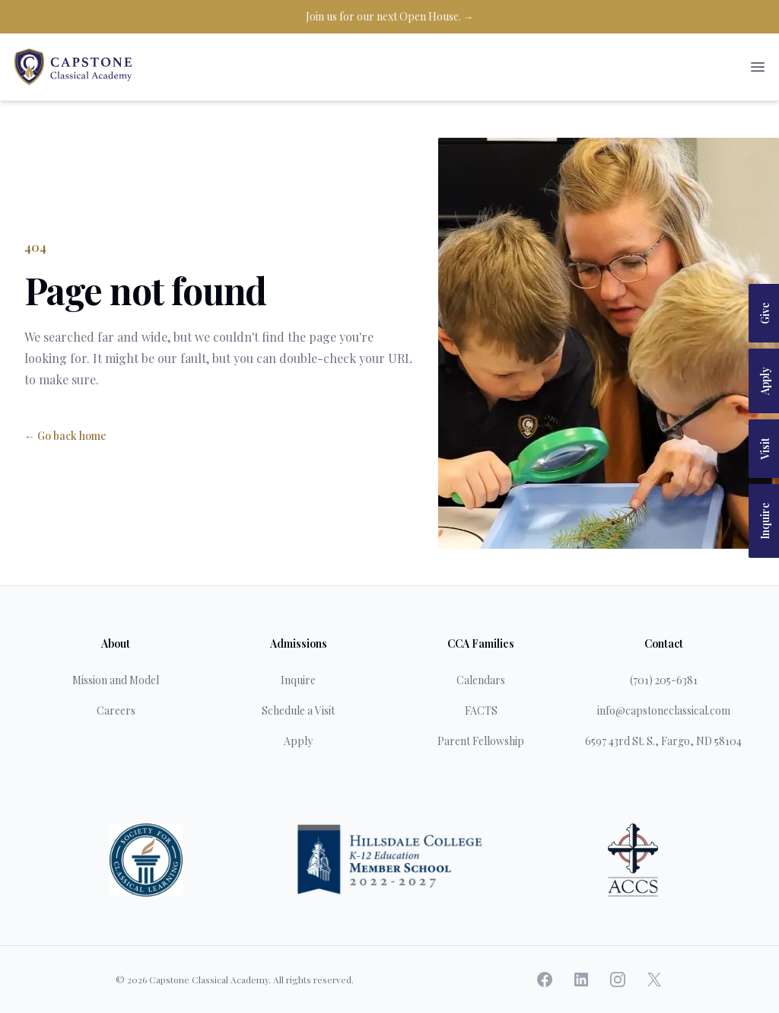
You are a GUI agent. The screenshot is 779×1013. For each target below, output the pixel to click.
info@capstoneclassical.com (663, 710)
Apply (765, 381)
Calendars (480, 680)
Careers (116, 710)
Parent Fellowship (480, 741)
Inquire (765, 521)
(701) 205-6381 (664, 680)
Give (765, 313)
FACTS (481, 710)
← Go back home (65, 435)
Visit (765, 449)
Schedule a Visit (298, 710)
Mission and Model (115, 680)
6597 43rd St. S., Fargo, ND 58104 (663, 741)
